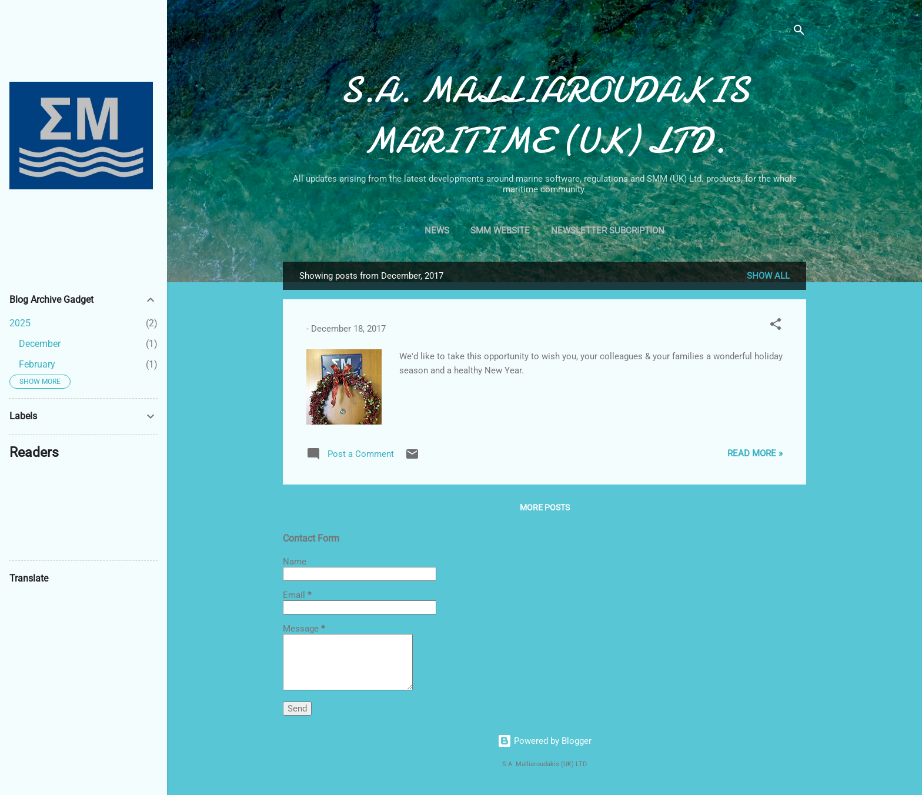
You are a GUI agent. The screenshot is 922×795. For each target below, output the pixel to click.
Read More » (755, 453)
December (40, 343)
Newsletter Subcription (607, 230)
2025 (20, 323)
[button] (776, 326)
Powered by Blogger (544, 741)
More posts (545, 507)
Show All (768, 275)
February (37, 364)
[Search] (799, 32)
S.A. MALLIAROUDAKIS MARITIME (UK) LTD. (544, 115)
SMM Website (500, 230)
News (437, 230)
